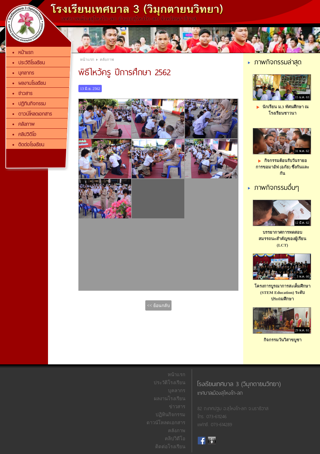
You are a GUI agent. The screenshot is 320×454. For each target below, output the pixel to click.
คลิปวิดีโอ (175, 438)
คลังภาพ (107, 59)
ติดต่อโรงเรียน (170, 446)
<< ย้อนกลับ (158, 305)
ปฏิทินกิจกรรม (170, 414)
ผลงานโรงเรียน (169, 398)
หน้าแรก (87, 59)
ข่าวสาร (177, 406)
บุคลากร (176, 390)
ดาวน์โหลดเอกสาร (166, 422)
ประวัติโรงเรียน (169, 382)
